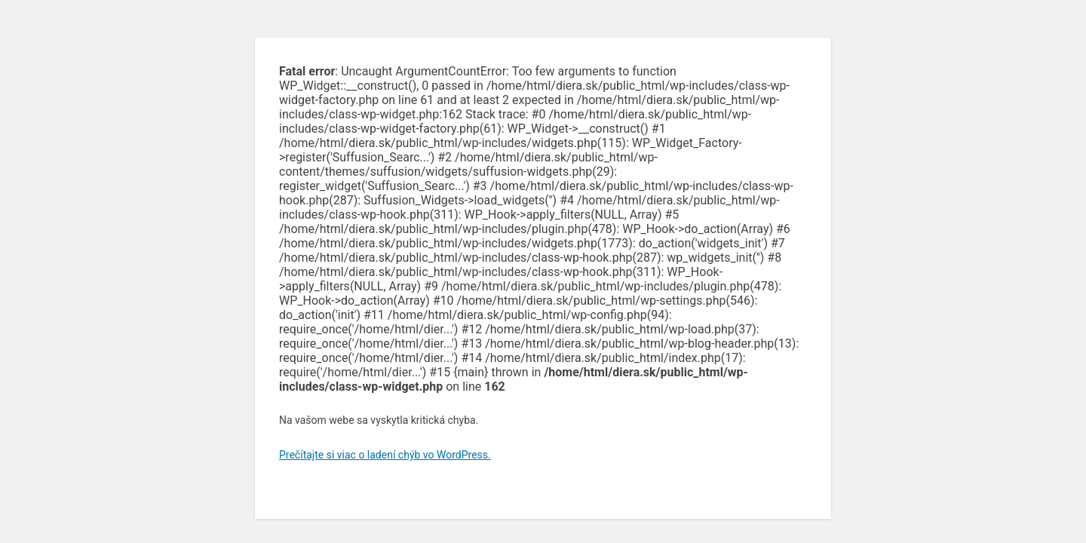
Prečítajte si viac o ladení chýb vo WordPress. (385, 455)
